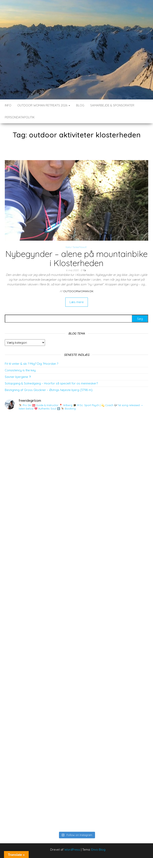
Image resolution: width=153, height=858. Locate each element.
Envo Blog (98, 849)
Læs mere (77, 302)
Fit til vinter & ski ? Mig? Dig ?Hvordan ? (31, 364)
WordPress (72, 849)
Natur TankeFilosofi (75, 247)
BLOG (80, 105)
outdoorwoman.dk (78, 291)
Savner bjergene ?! (18, 377)
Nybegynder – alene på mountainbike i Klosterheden (76, 258)
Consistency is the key (20, 370)
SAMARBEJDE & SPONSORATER (112, 105)
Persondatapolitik (20, 117)
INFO (8, 105)
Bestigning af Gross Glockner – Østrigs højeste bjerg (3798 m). (49, 390)
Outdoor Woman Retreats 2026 (43, 105)
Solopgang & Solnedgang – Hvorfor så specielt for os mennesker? (51, 383)
